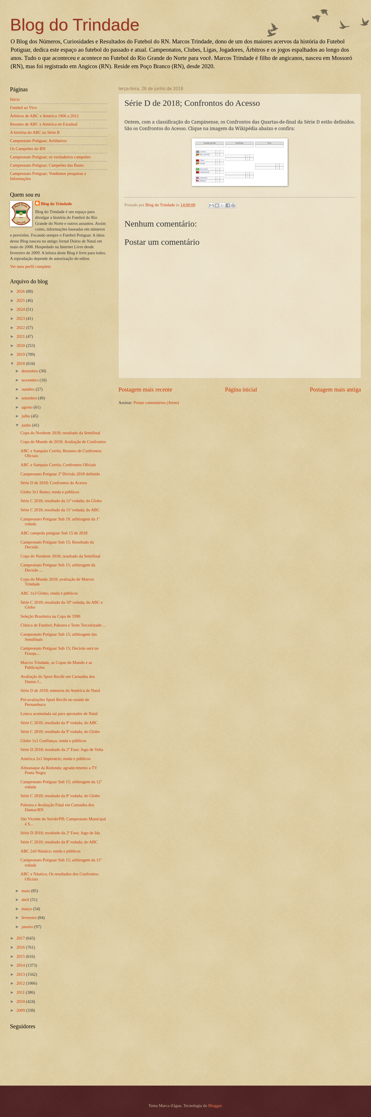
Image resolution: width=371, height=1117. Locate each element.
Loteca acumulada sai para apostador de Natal (59, 713)
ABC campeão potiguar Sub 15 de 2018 (54, 533)
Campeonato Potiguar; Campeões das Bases (47, 165)
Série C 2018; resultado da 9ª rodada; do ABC (59, 722)
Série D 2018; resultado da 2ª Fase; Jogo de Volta (62, 749)
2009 (21, 1010)
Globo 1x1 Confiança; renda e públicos (53, 740)
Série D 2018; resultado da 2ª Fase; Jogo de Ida (60, 833)
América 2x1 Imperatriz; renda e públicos (56, 758)
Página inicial (241, 389)
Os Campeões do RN (27, 148)
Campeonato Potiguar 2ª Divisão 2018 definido (60, 474)
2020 (21, 345)
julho (26, 416)
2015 (21, 956)
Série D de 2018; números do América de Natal (60, 690)
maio (26, 890)
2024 (21, 309)
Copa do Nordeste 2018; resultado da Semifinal (60, 433)
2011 (21, 992)
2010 (21, 1001)
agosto (27, 407)
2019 (21, 354)
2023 (21, 318)
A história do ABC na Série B (35, 132)
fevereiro (29, 917)
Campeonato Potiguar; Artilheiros (38, 140)
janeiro (27, 926)
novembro (30, 380)
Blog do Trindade (75, 24)
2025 (21, 300)
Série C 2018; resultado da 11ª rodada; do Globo (61, 500)
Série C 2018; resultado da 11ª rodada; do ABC (60, 510)
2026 (21, 291)
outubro (28, 389)
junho (26, 425)
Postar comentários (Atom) (156, 402)
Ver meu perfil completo (30, 266)
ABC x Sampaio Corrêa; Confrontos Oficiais (58, 464)
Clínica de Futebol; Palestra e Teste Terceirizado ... (63, 625)
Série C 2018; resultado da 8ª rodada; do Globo (60, 795)
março (27, 908)
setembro (29, 398)
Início (15, 99)
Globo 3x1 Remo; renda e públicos (50, 492)
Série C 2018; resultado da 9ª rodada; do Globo (60, 731)
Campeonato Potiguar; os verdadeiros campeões (50, 157)
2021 (21, 336)
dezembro (30, 371)
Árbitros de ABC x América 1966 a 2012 (44, 116)
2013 (21, 974)
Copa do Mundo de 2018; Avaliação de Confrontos (63, 441)
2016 (21, 947)
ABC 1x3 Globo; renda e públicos (49, 593)
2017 (21, 938)
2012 (21, 983)
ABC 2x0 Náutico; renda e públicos (51, 851)
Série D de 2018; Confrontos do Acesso (54, 482)
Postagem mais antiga (335, 389)
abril (25, 899)
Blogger (215, 1105)
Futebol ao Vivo (23, 107)
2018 (21, 363)
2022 (21, 327)
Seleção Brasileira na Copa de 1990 (50, 616)
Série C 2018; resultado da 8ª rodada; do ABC (59, 842)
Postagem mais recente (145, 389)
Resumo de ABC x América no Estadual (43, 124)
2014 (21, 965)
